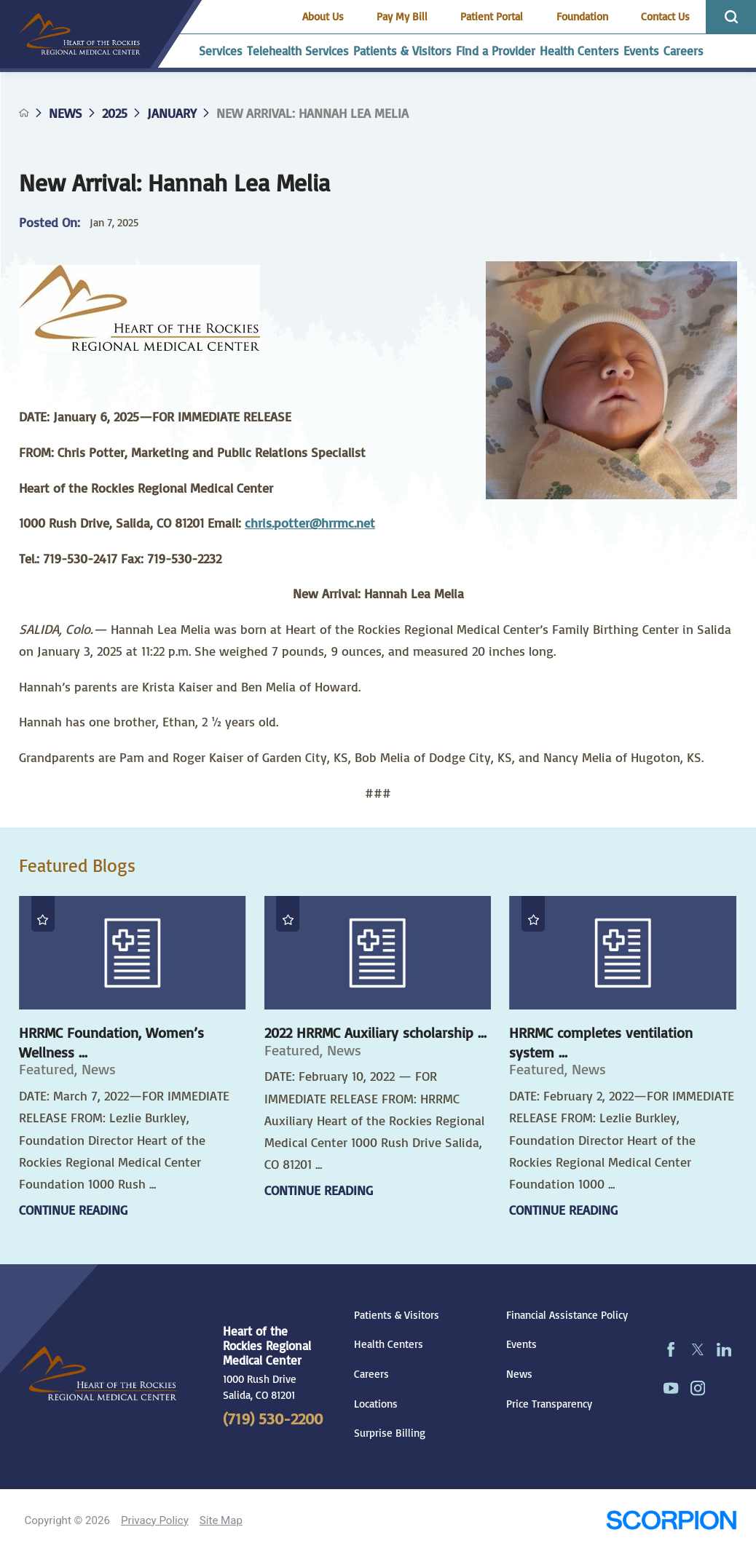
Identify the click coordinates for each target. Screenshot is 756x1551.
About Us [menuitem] (323, 16)
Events (521, 1344)
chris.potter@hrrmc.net (310, 522)
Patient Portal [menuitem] (491, 16)
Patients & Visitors (396, 1315)
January (172, 113)
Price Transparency (549, 1404)
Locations (376, 1404)
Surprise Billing (389, 1433)
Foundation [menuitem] (582, 16)
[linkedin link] (724, 1349)
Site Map (221, 1520)
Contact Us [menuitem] (665, 16)
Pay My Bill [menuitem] (402, 16)
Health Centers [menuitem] (579, 50)
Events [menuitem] (641, 50)
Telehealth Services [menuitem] (298, 50)
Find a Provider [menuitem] (495, 50)
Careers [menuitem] (684, 50)
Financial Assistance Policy (567, 1315)
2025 (114, 113)
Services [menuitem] (221, 50)
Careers (371, 1374)
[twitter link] (698, 1349)
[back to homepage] (24, 113)
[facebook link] (671, 1349)
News (65, 113)
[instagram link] (698, 1388)
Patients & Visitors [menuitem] (402, 50)
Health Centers (388, 1344)
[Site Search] (731, 17)
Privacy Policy (155, 1520)
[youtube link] (671, 1388)
